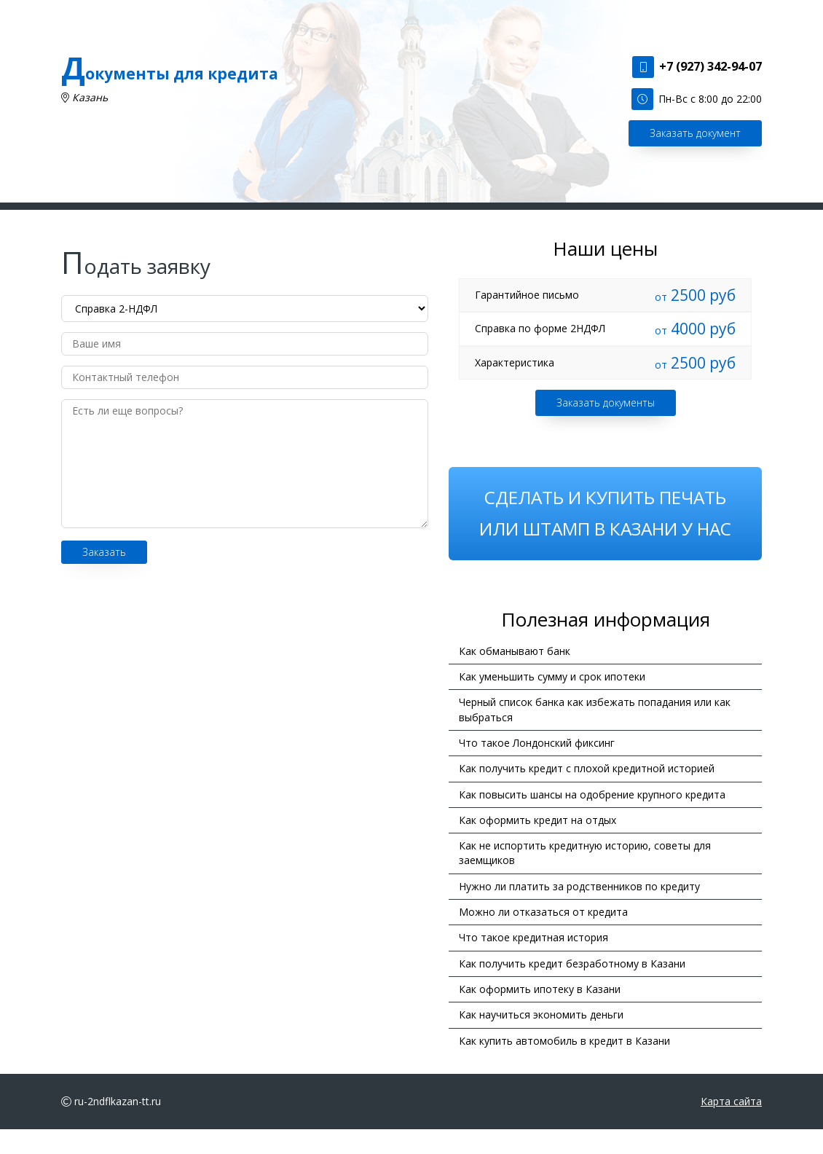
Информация (519, 218)
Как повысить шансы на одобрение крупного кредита (592, 819)
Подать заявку (382, 218)
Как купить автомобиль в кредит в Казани (564, 1065)
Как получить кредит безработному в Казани (572, 988)
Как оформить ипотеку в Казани (540, 1014)
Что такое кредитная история (533, 963)
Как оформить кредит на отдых (537, 845)
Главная (223, 218)
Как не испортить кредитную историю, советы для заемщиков (585, 877)
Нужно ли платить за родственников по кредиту (579, 911)
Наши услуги (295, 218)
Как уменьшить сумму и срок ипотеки (552, 701)
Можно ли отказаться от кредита (543, 936)
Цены (452, 218)
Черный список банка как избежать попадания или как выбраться (595, 735)
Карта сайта (731, 1126)
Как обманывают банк (514, 676)
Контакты (596, 218)
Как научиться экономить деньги (541, 1040)
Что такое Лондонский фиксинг (537, 767)
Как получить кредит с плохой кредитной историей (586, 794)
